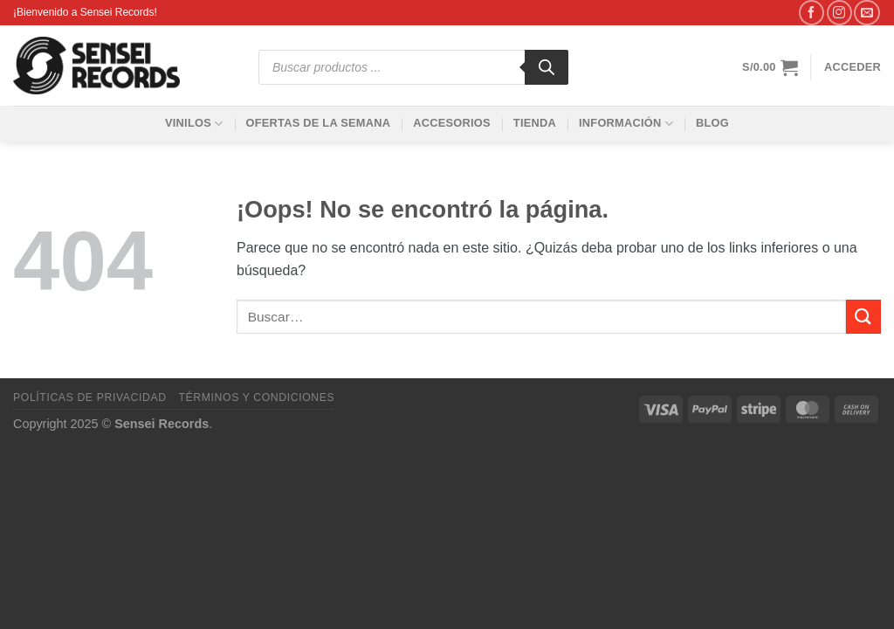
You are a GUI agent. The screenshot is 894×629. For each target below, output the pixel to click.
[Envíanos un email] (866, 12)
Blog (712, 122)
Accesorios (452, 122)
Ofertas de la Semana (317, 122)
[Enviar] (863, 317)
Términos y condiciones (256, 397)
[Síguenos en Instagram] (839, 12)
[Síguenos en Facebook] (811, 12)
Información (626, 123)
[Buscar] (546, 67)
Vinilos (194, 123)
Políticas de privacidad (90, 397)
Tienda (534, 122)
